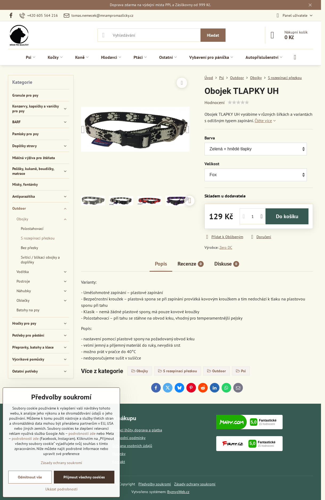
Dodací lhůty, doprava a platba (137, 430)
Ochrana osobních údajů (132, 445)
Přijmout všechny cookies (84, 477)
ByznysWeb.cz (178, 491)
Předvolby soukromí (154, 484)
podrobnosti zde (82, 433)
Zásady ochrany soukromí (194, 484)
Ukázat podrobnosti (61, 489)
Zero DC (225, 247)
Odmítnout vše (30, 477)
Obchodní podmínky (129, 437)
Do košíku (287, 216)
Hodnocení (214, 102)
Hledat (213, 35)
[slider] (238, 102)
